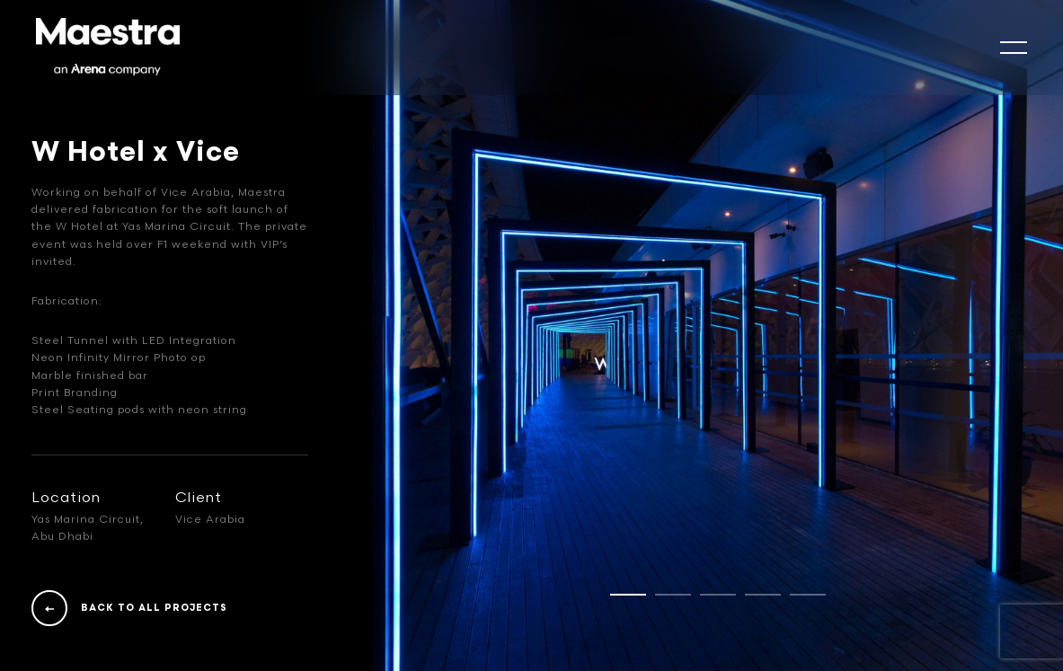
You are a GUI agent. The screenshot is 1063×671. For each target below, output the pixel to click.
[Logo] (108, 47)
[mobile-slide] (1013, 47)
